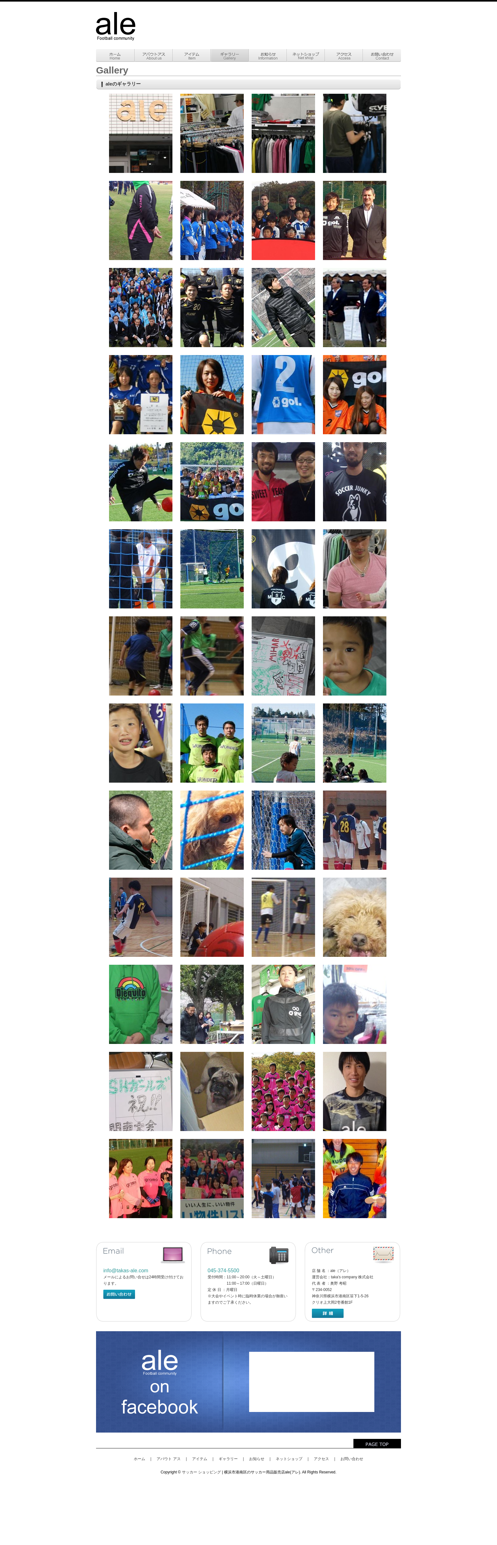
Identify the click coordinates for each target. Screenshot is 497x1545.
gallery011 (283, 307)
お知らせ (256, 1459)
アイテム (199, 1459)
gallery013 (140, 394)
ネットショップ (289, 1459)
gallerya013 (140, 830)
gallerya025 (283, 1004)
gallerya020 (212, 917)
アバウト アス (168, 1459)
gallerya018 (354, 830)
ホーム (139, 1459)
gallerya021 (283, 917)
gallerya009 (140, 743)
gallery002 (212, 133)
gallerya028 (212, 1091)
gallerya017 (283, 830)
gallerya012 (354, 743)
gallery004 (354, 133)
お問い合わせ (351, 1459)
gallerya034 (354, 1178)
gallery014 (212, 394)
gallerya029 (283, 1091)
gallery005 (140, 220)
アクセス (321, 1459)
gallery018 (212, 481)
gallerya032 (212, 1178)
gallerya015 (212, 830)
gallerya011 (283, 743)
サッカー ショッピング (201, 1472)
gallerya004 (354, 568)
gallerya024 (212, 1004)
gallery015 (283, 394)
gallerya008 (354, 656)
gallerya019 (140, 917)
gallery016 (354, 394)
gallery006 (212, 220)
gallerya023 (140, 1004)
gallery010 (212, 307)
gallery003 (283, 133)
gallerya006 (212, 656)
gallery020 (354, 481)
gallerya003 (283, 568)
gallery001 (140, 133)
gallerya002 (212, 568)
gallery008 (354, 220)
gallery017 (140, 481)
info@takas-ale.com (125, 1270)
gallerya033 (283, 1178)
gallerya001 (140, 568)
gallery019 (283, 481)
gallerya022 (354, 917)
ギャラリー (228, 1459)
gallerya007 (283, 656)
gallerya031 (140, 1178)
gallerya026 (354, 1004)
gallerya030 (354, 1091)
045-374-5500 (223, 1270)
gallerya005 (140, 656)
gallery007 (283, 220)
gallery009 (140, 307)
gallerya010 (212, 743)
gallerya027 (140, 1091)
